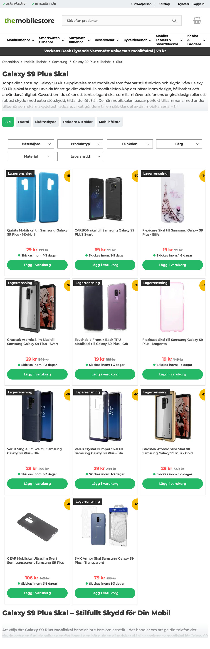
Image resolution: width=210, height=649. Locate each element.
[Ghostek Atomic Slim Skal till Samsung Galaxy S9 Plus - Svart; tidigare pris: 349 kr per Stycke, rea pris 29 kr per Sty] (37, 314)
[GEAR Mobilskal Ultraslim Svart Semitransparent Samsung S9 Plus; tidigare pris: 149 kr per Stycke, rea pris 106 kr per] (37, 533)
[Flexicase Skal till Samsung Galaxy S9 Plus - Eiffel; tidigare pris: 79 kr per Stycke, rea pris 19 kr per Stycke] (172, 205)
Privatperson (142, 4)
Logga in (198, 4)
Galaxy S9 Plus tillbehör (92, 62)
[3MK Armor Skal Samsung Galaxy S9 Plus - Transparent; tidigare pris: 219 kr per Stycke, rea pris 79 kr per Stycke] (105, 533)
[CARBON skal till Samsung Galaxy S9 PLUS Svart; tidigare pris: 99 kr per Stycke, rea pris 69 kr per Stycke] (105, 205)
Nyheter (183, 4)
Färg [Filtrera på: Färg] (179, 144)
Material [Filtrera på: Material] (31, 156)
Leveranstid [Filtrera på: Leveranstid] (80, 156)
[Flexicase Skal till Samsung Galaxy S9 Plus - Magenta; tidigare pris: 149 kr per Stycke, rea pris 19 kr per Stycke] (172, 314)
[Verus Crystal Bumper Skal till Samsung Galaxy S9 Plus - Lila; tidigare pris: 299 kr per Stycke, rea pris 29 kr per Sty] (105, 424)
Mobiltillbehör (35, 62)
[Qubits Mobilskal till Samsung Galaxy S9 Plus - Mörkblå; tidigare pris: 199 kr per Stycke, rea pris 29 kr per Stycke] (37, 205)
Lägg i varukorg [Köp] (37, 265)
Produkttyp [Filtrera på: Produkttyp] (80, 144)
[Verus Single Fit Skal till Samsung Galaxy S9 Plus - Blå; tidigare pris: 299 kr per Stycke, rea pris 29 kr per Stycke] (37, 424)
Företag (164, 4)
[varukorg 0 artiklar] (197, 20)
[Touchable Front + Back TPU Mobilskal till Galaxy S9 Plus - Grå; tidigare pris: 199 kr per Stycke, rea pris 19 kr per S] (105, 314)
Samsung (59, 62)
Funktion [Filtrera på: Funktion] (129, 144)
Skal (119, 62)
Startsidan (10, 62)
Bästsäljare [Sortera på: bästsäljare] (31, 144)
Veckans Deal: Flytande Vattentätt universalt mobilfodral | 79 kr (105, 51)
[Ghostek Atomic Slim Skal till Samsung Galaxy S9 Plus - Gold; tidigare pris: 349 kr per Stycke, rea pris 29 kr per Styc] (172, 424)
